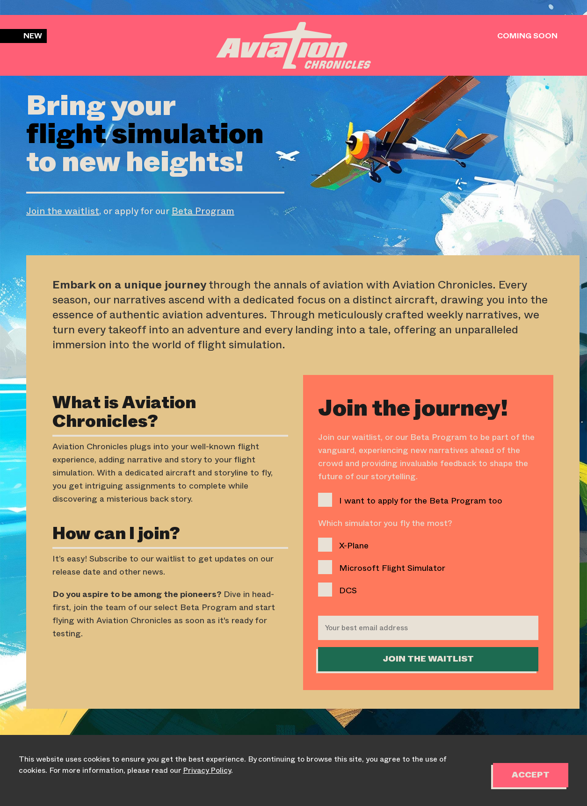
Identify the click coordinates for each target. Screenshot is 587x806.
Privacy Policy (207, 770)
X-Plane (343, 545)
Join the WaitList (428, 659)
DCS (337, 590)
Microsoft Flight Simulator (381, 567)
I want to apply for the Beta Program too (410, 500)
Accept (531, 775)
